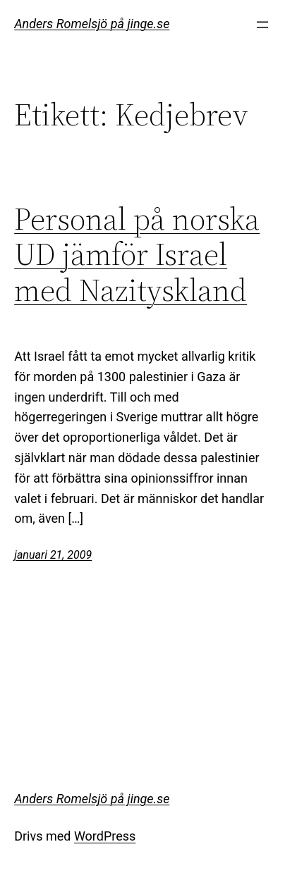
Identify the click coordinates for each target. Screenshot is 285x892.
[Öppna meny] (262, 24)
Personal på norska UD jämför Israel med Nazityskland (137, 255)
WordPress (104, 836)
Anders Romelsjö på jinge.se (91, 23)
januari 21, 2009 (53, 555)
